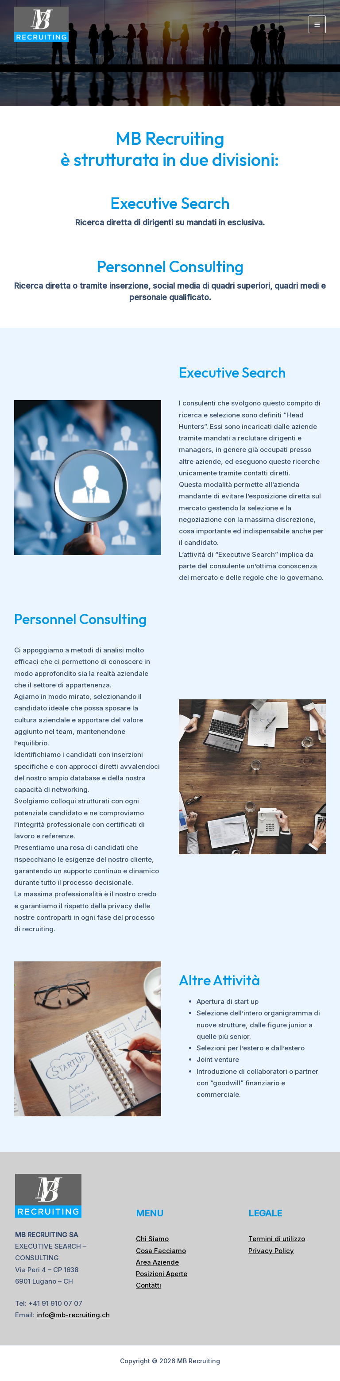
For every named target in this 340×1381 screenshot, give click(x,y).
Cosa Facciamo (161, 1250)
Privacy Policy (271, 1250)
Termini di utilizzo (276, 1238)
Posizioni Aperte (161, 1273)
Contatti (148, 1285)
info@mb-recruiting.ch (73, 1315)
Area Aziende (157, 1262)
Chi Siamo (152, 1238)
